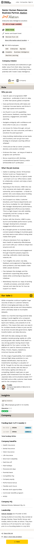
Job (11, 80)
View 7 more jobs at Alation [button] (11, 537)
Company (21, 80)
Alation (23, 13)
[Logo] (6, 2)
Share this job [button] (7, 533)
